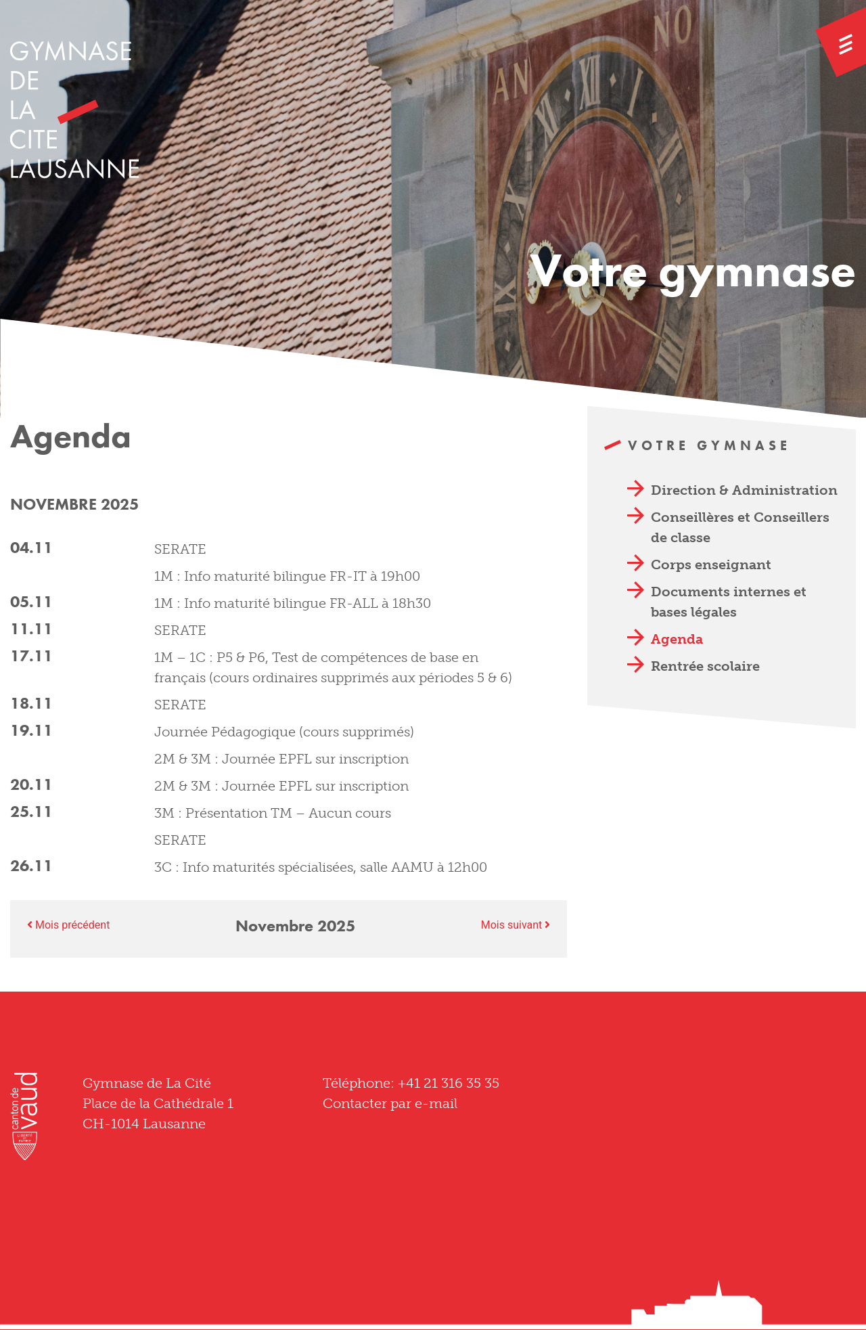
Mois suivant (516, 924)
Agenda (677, 639)
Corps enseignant (711, 564)
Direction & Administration (744, 490)
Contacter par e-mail (390, 1103)
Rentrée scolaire (705, 666)
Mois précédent (68, 924)
